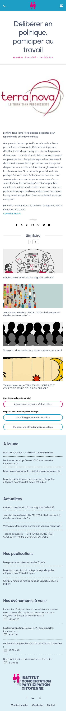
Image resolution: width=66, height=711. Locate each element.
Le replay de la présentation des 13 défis (24, 562)
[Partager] (16, 225)
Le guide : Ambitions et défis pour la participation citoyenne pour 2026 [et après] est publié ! (29, 482)
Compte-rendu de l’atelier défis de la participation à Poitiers (30, 583)
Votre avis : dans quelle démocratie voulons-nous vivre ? (32, 350)
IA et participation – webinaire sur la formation (28, 452)
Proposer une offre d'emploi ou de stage (33, 427)
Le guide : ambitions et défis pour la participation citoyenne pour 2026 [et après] (29, 571)
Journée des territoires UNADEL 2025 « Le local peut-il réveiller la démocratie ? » (31, 314)
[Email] (32, 225)
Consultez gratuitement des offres (33, 417)
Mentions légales (19, 705)
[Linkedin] (32, 698)
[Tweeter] (21, 225)
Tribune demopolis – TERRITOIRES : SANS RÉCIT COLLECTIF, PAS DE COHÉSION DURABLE (29, 387)
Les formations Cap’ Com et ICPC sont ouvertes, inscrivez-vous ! (28, 462)
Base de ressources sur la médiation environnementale (31, 471)
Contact (51, 705)
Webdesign (37, 705)
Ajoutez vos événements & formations (33, 404)
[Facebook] (26, 698)
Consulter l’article (12, 213)
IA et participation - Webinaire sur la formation (27, 659)
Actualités (18, 57)
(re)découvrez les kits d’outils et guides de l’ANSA (28, 277)
